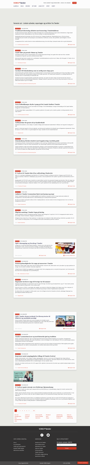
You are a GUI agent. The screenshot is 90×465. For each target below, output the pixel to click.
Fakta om (69, 414)
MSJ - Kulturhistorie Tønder (23, 273)
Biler (16, 418)
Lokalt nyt (41, 6)
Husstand (27, 416)
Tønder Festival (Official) (23, 367)
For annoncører (17, 444)
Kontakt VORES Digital (19, 448)
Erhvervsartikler (39, 450)
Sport (48, 6)
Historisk (58, 418)
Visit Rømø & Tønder (22, 62)
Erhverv (28, 6)
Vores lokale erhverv (40, 444)
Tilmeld (74, 2)
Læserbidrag (70, 418)
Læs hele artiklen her (70, 255)
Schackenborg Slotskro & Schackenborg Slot (27, 83)
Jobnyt (47, 418)
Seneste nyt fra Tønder (40, 442)
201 (34, 410)
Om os (15, 442)
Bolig (22, 6)
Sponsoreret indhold (40, 456)
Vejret (53, 6)
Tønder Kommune (39, 452)
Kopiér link (72, 44)
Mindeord (48, 414)
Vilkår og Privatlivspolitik (20, 446)
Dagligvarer (69, 416)
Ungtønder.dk (20, 133)
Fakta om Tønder (39, 448)
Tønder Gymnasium (22, 204)
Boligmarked (59, 416)
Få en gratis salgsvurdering (41, 454)
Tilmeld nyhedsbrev (83, 462)
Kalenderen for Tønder (40, 446)
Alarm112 (16, 6)
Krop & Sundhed (39, 416)
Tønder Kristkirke (21, 222)
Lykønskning (59, 414)
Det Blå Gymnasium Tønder (23, 44)
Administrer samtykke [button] (19, 450)
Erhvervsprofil (38, 414)
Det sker (34, 6)
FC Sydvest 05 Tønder (22, 186)
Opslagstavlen (18, 416)
